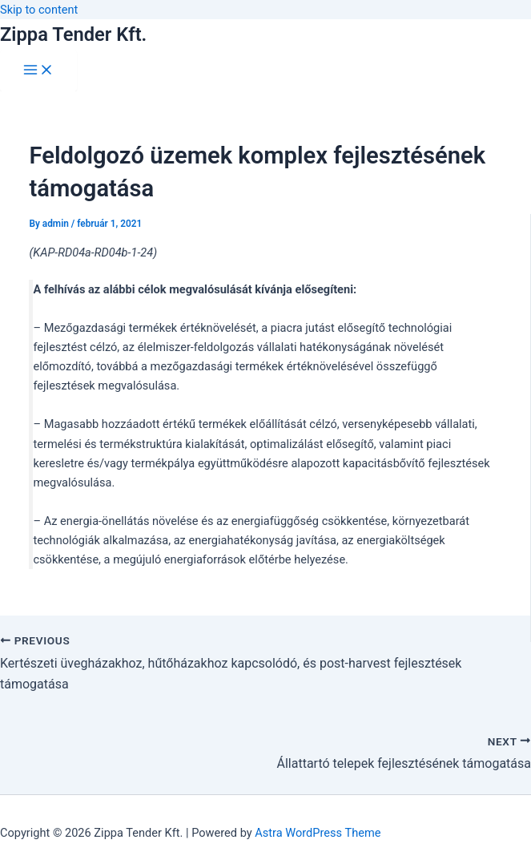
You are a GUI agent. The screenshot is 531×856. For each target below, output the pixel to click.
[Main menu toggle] (38, 70)
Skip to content (39, 9)
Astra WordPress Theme (317, 833)
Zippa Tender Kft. (73, 34)
